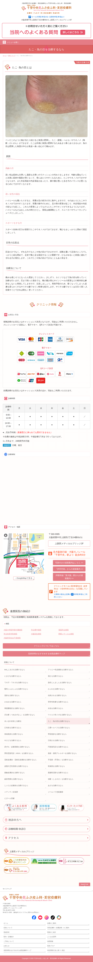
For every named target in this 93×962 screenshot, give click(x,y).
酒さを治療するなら (55, 676)
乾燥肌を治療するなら (56, 766)
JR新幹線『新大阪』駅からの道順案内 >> (69, 577)
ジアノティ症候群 (11, 792)
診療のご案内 (51, 923)
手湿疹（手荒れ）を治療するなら (60, 760)
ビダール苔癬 (9, 798)
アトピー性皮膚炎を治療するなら (60, 670)
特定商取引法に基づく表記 (56, 950)
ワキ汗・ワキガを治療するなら (16, 682)
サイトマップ (7, 889)
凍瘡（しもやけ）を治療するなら (60, 779)
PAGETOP (84, 884)
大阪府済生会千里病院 (12, 638)
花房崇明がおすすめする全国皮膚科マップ (46, 654)
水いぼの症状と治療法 (12, 721)
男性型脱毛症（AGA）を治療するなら (18, 753)
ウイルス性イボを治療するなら (60, 715)
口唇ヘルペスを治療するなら (59, 728)
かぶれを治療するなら (56, 689)
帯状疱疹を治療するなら (57, 734)
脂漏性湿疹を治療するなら (58, 773)
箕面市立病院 (63, 630)
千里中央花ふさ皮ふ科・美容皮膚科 (45, 958)
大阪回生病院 (36, 634)
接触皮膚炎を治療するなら (14, 773)
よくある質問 (51, 937)
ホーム (6, 923)
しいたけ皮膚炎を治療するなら (16, 785)
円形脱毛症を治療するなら (58, 747)
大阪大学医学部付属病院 (13, 630)
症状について (9, 662)
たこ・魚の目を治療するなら (59, 721)
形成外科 (6, 932)
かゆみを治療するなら (12, 702)
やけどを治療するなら (12, 740)
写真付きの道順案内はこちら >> (69, 563)
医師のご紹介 (51, 932)
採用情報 (50, 941)
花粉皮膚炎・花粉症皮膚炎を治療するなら (20, 760)
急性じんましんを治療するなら (60, 682)
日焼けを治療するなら (56, 740)
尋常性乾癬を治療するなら (58, 702)
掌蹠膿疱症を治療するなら (14, 708)
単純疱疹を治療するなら (13, 734)
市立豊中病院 (36, 630)
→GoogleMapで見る (23, 578)
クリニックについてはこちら (46, 646)
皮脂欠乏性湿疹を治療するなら (16, 766)
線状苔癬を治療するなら (13, 779)
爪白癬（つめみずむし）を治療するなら (19, 715)
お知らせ (6, 946)
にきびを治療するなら (12, 676)
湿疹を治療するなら (12, 695)
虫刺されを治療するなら (57, 695)
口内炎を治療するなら (12, 728)
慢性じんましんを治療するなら (16, 689)
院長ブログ (51, 946)
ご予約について (9, 941)
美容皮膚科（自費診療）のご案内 (58, 928)
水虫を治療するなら (55, 708)
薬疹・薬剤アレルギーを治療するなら (62, 753)
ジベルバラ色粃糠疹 (55, 792)
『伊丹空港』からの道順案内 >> (69, 569)
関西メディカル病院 (66, 634)
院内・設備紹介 (9, 937)
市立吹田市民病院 (10, 634)
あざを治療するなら (55, 785)
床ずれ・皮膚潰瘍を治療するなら (17, 747)
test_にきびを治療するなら (14, 670)
